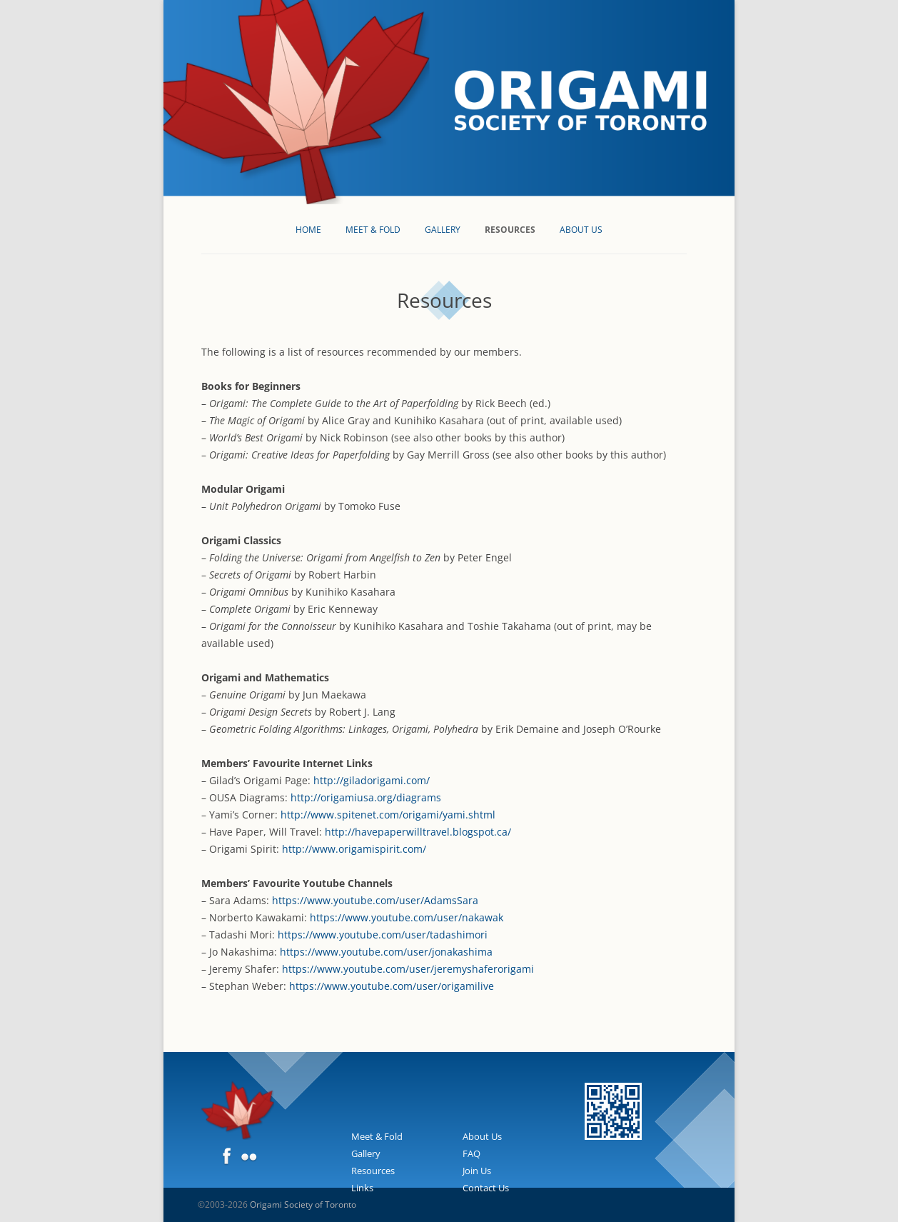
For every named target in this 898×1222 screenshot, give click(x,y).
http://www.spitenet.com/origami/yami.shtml (388, 814)
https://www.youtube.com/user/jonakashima (386, 951)
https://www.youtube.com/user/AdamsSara (375, 900)
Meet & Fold (372, 230)
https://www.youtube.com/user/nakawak (406, 917)
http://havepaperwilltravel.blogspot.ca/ (418, 831)
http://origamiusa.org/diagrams (366, 797)
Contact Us (486, 1187)
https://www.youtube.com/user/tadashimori (383, 934)
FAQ (471, 1153)
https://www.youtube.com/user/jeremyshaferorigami (408, 969)
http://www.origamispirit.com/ (354, 849)
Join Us (477, 1170)
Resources (510, 230)
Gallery (442, 230)
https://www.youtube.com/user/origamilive (391, 986)
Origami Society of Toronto (303, 1204)
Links (362, 1187)
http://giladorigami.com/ (371, 780)
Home (308, 230)
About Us (581, 230)
